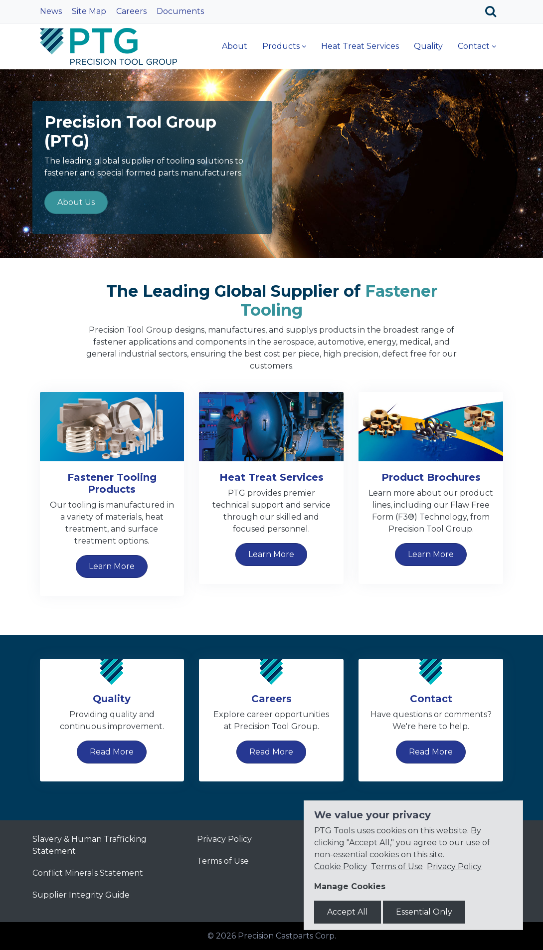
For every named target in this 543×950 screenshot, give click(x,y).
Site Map (89, 11)
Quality (428, 46)
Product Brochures (431, 477)
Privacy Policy (224, 839)
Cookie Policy (340, 866)
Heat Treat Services (360, 46)
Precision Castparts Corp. (287, 936)
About (234, 46)
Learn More (112, 566)
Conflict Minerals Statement (87, 873)
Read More (112, 752)
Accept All (347, 912)
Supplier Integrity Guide (81, 895)
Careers (131, 11)
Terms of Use (223, 861)
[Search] (494, 11)
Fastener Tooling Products (112, 483)
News (51, 11)
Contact (474, 46)
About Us (76, 202)
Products (281, 46)
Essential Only (424, 912)
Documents (180, 11)
